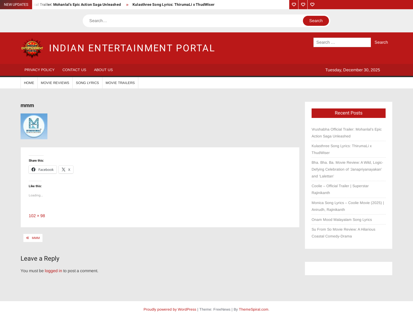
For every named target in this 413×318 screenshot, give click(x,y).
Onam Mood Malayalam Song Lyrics (342, 219)
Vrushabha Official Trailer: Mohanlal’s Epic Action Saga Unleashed (64, 4)
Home (29, 83)
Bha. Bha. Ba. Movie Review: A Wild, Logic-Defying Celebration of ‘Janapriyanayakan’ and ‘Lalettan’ (347, 169)
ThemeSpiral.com (253, 309)
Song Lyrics (87, 83)
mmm (36, 238)
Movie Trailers (120, 83)
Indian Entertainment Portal (132, 48)
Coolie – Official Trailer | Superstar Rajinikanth (340, 189)
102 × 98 (37, 215)
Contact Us (74, 70)
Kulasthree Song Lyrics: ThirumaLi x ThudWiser (173, 4)
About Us (103, 70)
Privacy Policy (39, 70)
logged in (53, 271)
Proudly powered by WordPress (170, 309)
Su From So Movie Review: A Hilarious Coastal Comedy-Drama (343, 232)
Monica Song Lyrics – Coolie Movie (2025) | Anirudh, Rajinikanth (348, 206)
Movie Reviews (55, 83)
